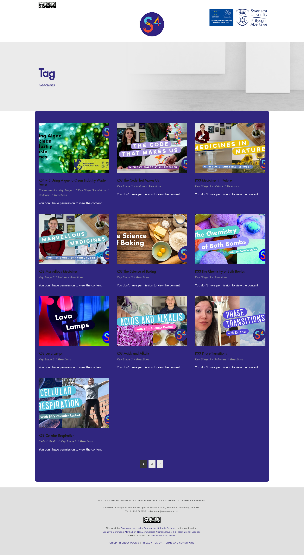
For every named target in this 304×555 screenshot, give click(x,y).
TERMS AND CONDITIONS (179, 543)
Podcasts (45, 195)
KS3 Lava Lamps (51, 353)
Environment (47, 190)
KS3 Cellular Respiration (56, 435)
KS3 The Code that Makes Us (138, 180)
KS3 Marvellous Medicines (58, 271)
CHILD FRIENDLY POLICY (124, 543)
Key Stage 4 (66, 190)
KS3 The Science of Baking (136, 271)
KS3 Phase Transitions (211, 353)
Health (53, 441)
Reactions (60, 195)
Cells (42, 441)
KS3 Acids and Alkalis (133, 353)
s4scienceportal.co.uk (163, 535)
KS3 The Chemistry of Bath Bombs (220, 271)
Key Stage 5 (86, 190)
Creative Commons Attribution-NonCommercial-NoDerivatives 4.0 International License (152, 532)
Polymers (220, 359)
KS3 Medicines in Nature (213, 180)
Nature (101, 190)
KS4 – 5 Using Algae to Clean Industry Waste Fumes (72, 182)
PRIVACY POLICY (152, 543)
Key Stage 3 (125, 186)
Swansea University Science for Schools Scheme (148, 528)
